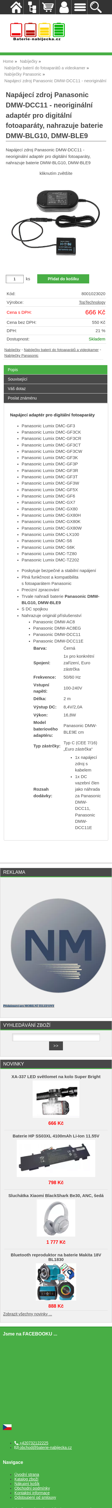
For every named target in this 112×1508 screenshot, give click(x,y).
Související (17, 379)
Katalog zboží (26, 1479)
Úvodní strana (26, 1474)
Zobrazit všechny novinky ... (27, 1314)
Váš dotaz (17, 388)
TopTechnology (92, 302)
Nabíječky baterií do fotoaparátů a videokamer (61, 350)
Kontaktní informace (32, 1493)
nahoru (103, 1499)
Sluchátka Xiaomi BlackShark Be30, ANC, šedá (56, 1195)
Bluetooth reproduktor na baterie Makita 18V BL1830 (56, 1257)
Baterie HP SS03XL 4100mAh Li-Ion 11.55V (56, 1136)
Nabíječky (12, 350)
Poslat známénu (22, 398)
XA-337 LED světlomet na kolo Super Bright (56, 1076)
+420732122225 (31, 1443)
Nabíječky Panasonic (21, 356)
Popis (13, 369)
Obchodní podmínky (32, 1488)
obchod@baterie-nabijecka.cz (43, 1448)
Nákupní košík (27, 1484)
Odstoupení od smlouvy (35, 1497)
